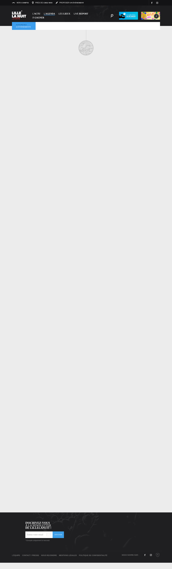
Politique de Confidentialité (93, 555)
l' (49, 13)
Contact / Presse (30, 555)
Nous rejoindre (49, 555)
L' (36, 13)
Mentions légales (68, 555)
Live (81, 13)
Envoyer (58, 535)
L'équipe (16, 555)
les (64, 13)
